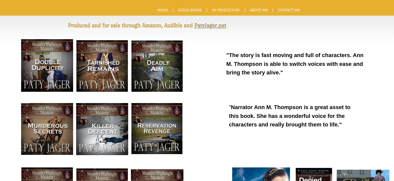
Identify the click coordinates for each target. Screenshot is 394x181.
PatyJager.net (210, 25)
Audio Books (190, 10)
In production (225, 10)
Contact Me (289, 10)
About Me (259, 10)
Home (163, 10)
